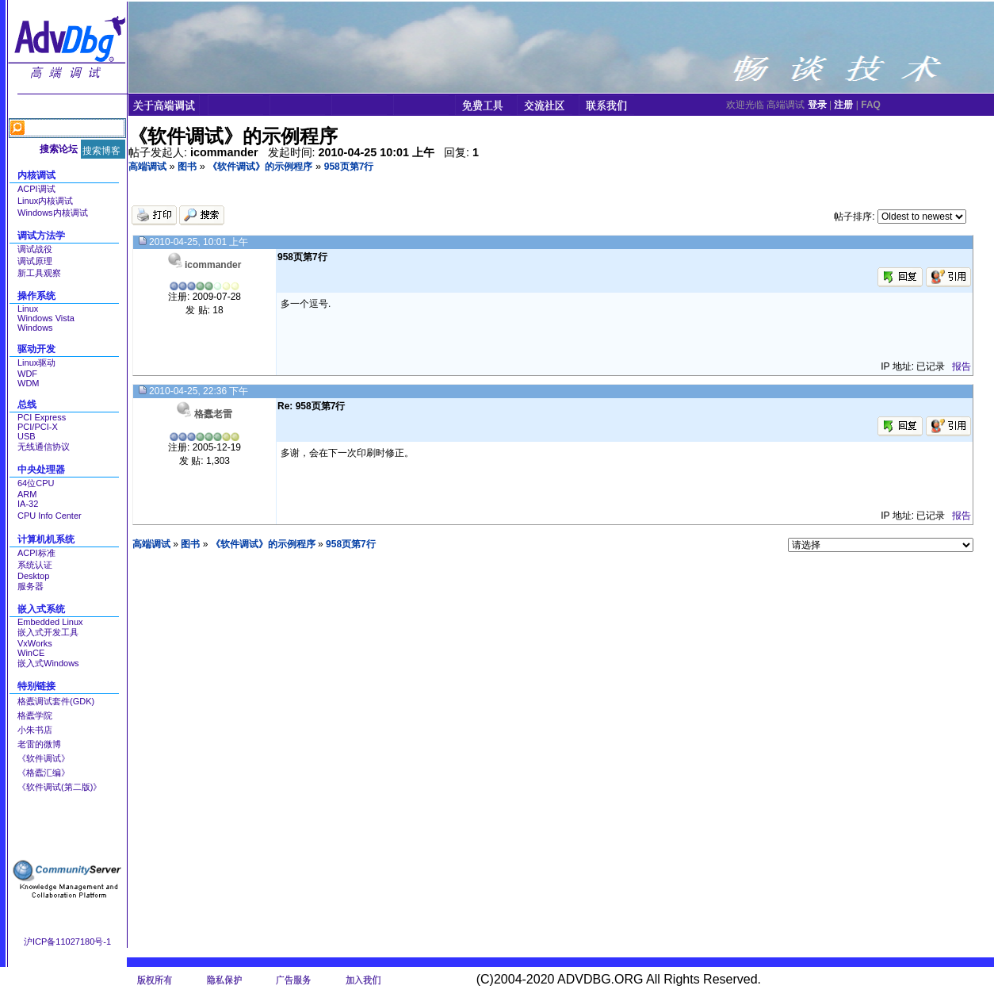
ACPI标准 (36, 553)
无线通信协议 (43, 446)
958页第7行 (349, 166)
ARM (26, 494)
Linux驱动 (36, 362)
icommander (213, 264)
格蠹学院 (34, 715)
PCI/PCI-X (37, 426)
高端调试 (147, 166)
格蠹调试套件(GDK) (55, 701)
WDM (28, 383)
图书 (187, 166)
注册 (843, 104)
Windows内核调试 (52, 212)
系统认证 (34, 565)
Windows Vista (46, 318)
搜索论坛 (59, 149)
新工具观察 (39, 273)
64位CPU (35, 483)
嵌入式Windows (48, 663)
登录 (817, 104)
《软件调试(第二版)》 (59, 787)
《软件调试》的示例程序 (260, 166)
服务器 (30, 586)
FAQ (871, 104)
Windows (35, 327)
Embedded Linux (50, 622)
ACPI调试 (36, 189)
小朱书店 (34, 729)
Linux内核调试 (45, 200)
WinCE (30, 653)
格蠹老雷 (213, 414)
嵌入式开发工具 (47, 632)
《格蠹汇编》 (43, 772)
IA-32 (27, 503)
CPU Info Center (49, 515)
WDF (27, 373)
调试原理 (34, 261)
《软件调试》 (43, 758)
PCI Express (41, 417)
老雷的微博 (39, 744)
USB (26, 436)
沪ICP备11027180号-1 (67, 941)
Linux (27, 308)
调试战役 (34, 249)
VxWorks (34, 643)
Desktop (33, 576)
